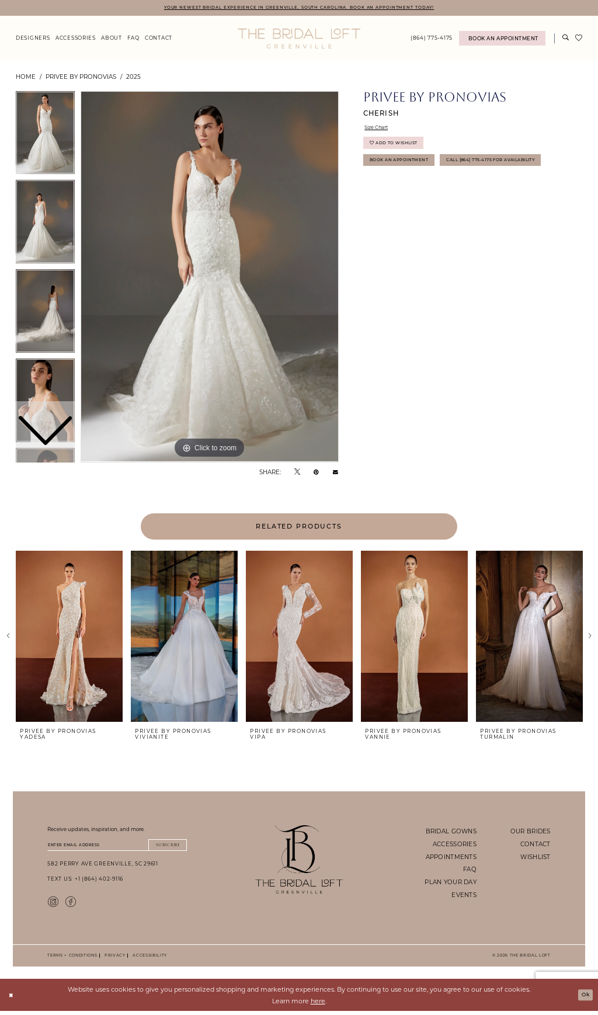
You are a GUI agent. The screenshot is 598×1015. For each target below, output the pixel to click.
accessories (455, 845)
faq (470, 871)
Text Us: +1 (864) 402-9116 (85, 883)
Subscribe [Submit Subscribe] (163, 847)
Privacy (114, 959)
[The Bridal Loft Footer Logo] (299, 860)
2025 (133, 78)
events (464, 896)
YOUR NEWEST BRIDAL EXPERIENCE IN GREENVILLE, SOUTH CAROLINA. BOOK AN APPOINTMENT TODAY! (298, 8)
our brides (530, 832)
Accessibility (148, 959)
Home (26, 78)
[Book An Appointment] (502, 40)
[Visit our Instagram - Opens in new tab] (53, 904)
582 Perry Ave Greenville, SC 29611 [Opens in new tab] (102, 867)
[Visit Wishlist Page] (579, 39)
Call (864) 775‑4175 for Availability (426, 190)
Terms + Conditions (72, 959)
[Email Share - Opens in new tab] (335, 473)
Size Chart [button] (380, 130)
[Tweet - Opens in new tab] (297, 473)
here (318, 1005)
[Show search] (565, 40)
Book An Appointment (406, 169)
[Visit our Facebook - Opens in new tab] (71, 904)
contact (535, 845)
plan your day (451, 883)
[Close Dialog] (12, 999)
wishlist (535, 858)
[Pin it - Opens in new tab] (316, 473)
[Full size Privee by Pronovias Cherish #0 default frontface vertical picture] (209, 278)
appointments (451, 858)
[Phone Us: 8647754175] (432, 40)
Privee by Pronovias (81, 78)
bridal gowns (451, 832)
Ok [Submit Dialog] (584, 999)
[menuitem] (33, 40)
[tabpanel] (209, 278)
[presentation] (69, 638)
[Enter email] (117, 847)
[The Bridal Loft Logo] (299, 40)
